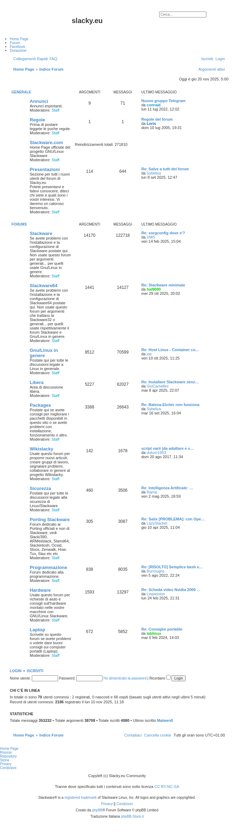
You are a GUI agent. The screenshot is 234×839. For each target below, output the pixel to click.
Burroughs (155, 571)
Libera (37, 382)
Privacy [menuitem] (6, 764)
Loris (151, 123)
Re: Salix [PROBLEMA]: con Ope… (173, 519)
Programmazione (48, 567)
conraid (154, 105)
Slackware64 (43, 285)
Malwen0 (165, 720)
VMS (151, 237)
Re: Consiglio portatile (161, 629)
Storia (4, 760)
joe (149, 354)
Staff (55, 110)
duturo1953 (156, 452)
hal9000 (154, 289)
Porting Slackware (50, 519)
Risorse (6, 752)
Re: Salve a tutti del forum (165, 169)
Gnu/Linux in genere (44, 353)
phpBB (97, 810)
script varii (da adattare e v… (167, 448)
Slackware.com (46, 142)
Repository (8, 756)
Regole (37, 119)
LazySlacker (157, 523)
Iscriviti (35, 671)
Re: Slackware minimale (163, 285)
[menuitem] (53, 59)
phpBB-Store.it (132, 816)
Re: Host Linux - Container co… (170, 350)
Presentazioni (45, 169)
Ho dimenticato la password (125, 678)
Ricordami (160, 678)
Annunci (39, 101)
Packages (40, 405)
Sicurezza (40, 488)
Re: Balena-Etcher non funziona (170, 405)
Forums (19, 224)
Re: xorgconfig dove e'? (163, 233)
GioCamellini (157, 386)
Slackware (41, 233)
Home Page (9, 749)
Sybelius (154, 173)
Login (15, 671)
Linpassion (156, 594)
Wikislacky (41, 449)
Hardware (40, 590)
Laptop (37, 629)
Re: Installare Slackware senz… (170, 382)
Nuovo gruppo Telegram (163, 101)
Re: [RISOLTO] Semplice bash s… (172, 567)
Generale (21, 92)
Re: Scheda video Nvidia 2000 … (170, 590)
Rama (152, 492)
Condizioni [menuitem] (8, 768)
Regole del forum (157, 119)
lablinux (154, 633)
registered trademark (80, 797)
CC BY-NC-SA (167, 786)
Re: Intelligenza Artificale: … (167, 488)
